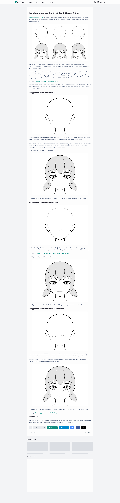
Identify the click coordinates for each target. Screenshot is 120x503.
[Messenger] (72, 427)
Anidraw (20, 2)
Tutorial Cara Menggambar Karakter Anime (46, 81)
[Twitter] (83, 427)
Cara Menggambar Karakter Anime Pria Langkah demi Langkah (52, 253)
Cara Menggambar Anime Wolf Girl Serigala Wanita (49, 413)
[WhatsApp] (52, 427)
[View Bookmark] (98, 2)
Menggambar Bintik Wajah (36, 17)
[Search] (101, 2)
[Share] (89, 427)
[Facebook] (78, 427)
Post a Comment (39, 428)
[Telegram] (64, 427)
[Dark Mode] (95, 2)
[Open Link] (104, 2)
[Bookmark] (30, 428)
